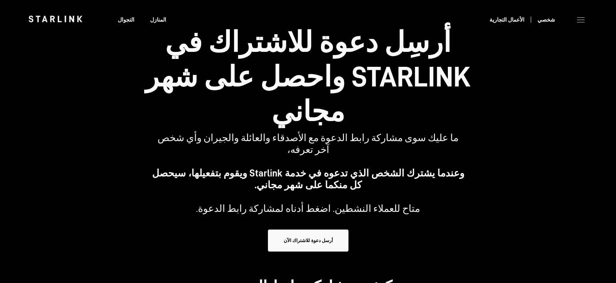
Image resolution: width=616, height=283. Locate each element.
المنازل (158, 20)
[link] (55, 18)
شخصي (546, 20)
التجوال (126, 20)
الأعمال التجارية (507, 20)
